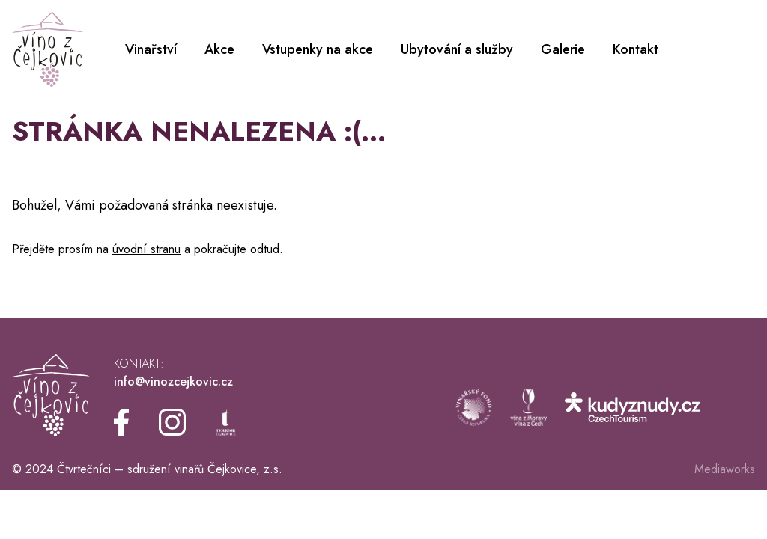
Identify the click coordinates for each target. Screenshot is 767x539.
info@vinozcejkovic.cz (173, 381)
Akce (219, 49)
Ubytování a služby (457, 49)
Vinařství (151, 49)
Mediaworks (724, 469)
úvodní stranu (146, 249)
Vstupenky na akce (317, 49)
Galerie (563, 49)
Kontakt (635, 49)
